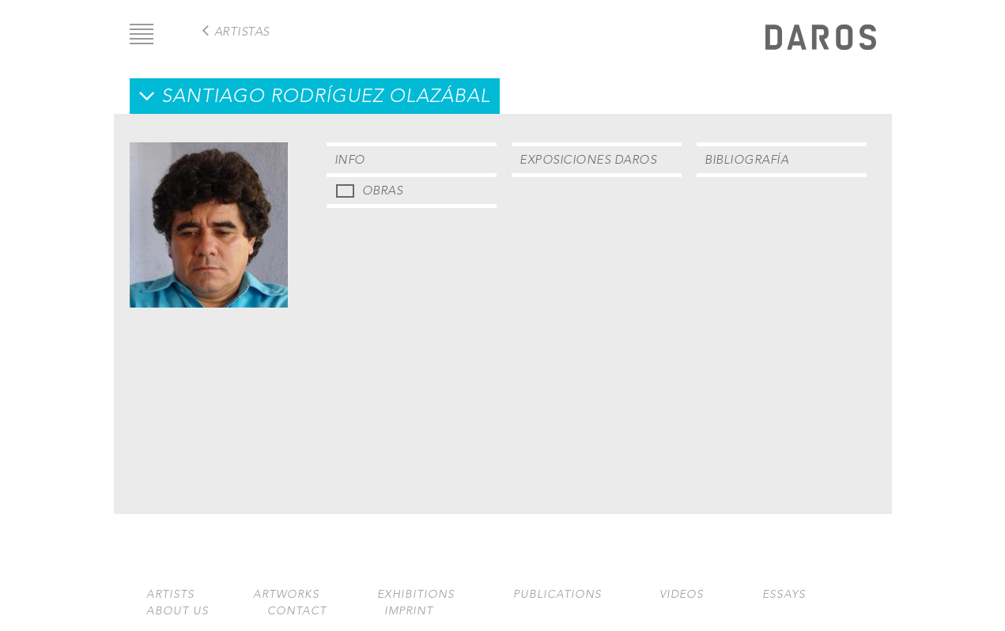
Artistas (242, 31)
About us (177, 611)
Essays (784, 594)
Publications (557, 594)
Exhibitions (416, 594)
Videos (681, 594)
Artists (170, 594)
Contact (297, 611)
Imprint (408, 611)
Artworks (286, 594)
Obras (382, 190)
